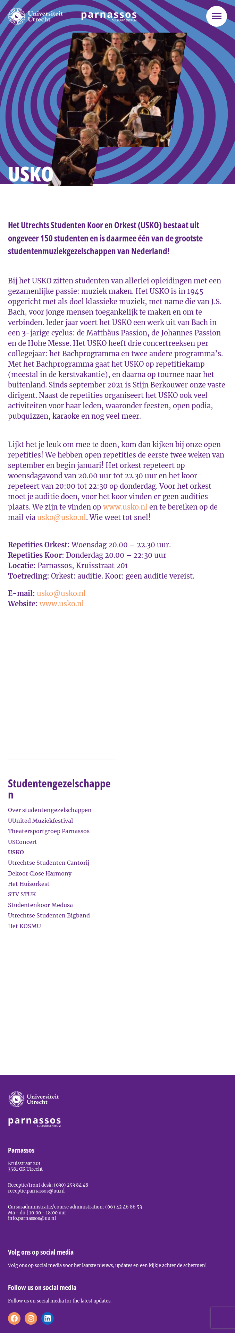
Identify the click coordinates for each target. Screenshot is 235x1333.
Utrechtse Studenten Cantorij (48, 862)
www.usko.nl (126, 507)
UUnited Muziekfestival (40, 820)
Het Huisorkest (29, 883)
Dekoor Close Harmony (40, 873)
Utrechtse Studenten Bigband (49, 915)
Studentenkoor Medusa (40, 905)
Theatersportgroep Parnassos (49, 831)
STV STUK (22, 894)
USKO (16, 852)
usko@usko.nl (61, 517)
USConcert (22, 841)
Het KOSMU (24, 926)
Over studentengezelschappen (50, 809)
